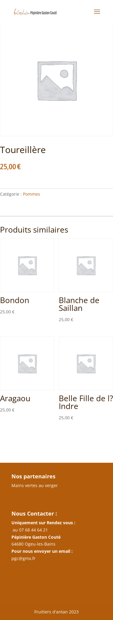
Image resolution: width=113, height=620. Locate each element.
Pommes (31, 194)
